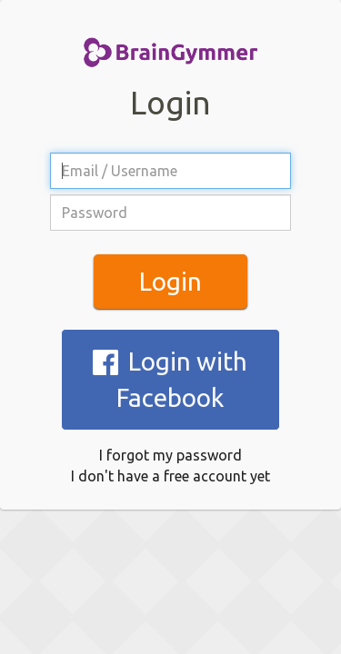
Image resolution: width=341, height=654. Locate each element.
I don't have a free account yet (170, 398)
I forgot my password (170, 377)
